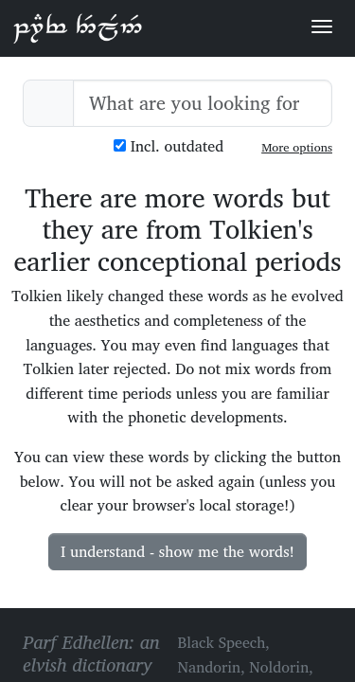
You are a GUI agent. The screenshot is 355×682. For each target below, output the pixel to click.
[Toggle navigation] (322, 26)
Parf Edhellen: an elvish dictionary (77, 27)
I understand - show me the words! (177, 551)
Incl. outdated (168, 146)
